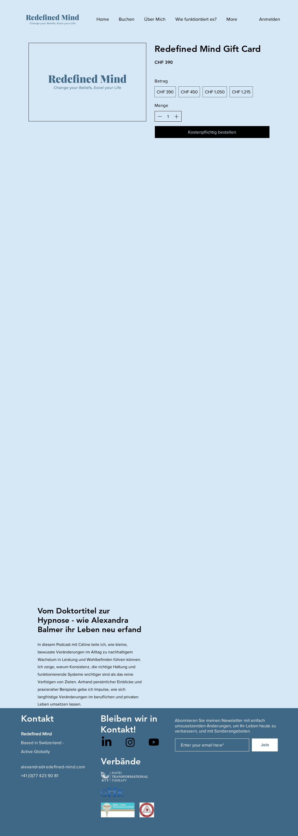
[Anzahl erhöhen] (176, 116)
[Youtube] (154, 742)
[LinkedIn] (107, 742)
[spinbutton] (168, 116)
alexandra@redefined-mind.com (53, 766)
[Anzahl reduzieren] (159, 116)
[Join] (265, 744)
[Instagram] (130, 742)
